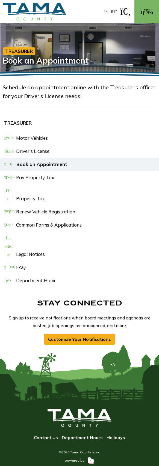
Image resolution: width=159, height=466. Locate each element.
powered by (79, 460)
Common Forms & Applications (43, 225)
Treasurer (19, 51)
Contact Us (46, 437)
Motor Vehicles (26, 138)
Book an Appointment (35, 164)
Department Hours (82, 437)
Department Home (30, 280)
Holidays (116, 437)
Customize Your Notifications (79, 339)
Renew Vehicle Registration (39, 212)
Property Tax (24, 194)
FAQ (15, 267)
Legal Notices (24, 246)
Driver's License (26, 151)
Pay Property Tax (29, 177)
